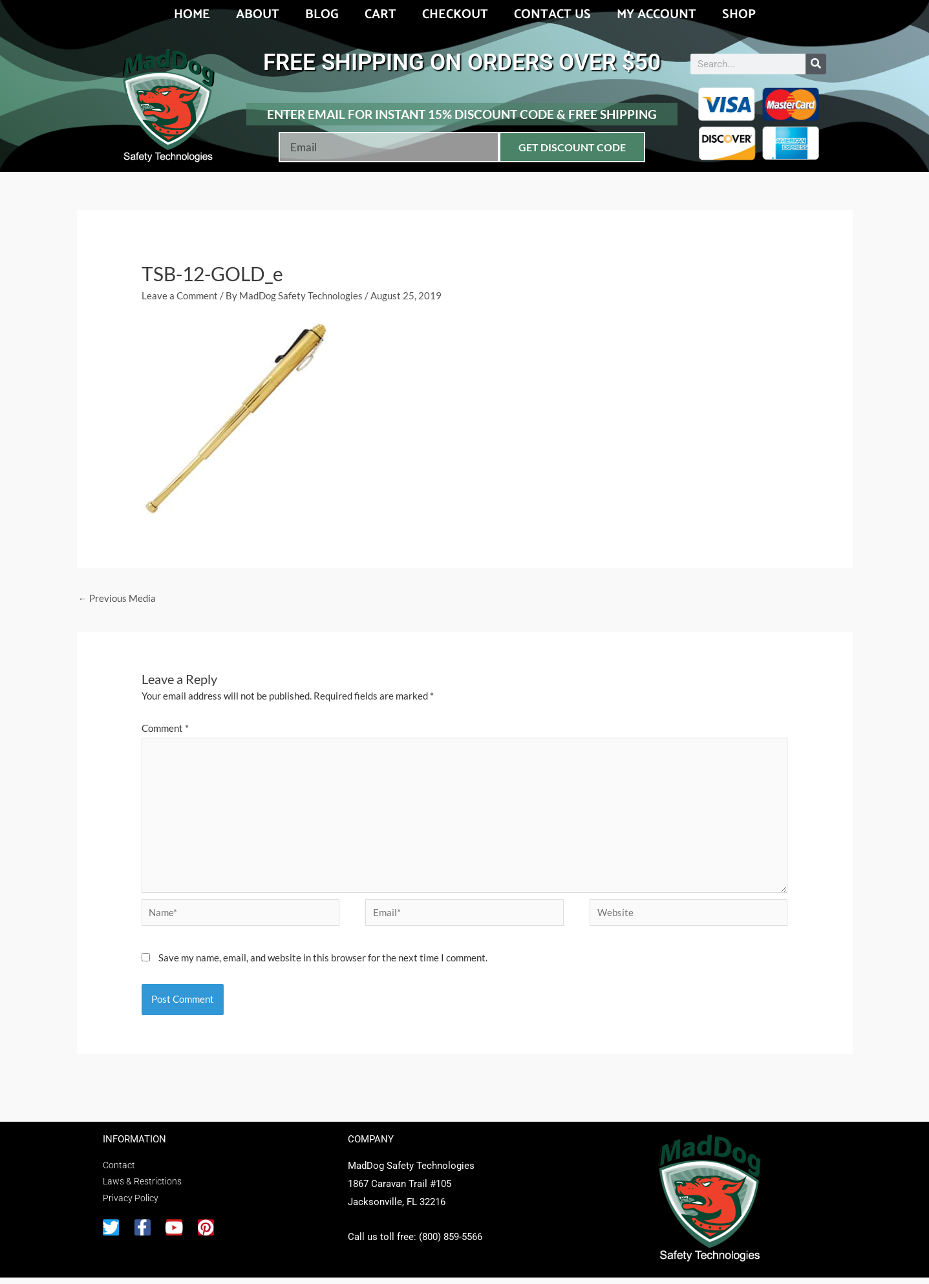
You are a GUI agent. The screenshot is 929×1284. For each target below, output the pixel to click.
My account (656, 14)
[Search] (816, 64)
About (257, 14)
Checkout (455, 14)
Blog (322, 14)
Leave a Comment (180, 295)
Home (192, 14)
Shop (739, 14)
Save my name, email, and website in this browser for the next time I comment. (322, 964)
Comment (165, 728)
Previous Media (117, 599)
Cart (380, 14)
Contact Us (552, 14)
